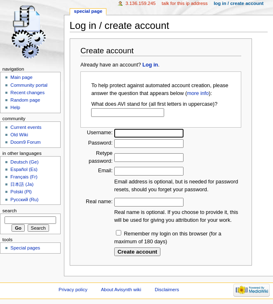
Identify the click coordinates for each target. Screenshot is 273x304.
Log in (150, 65)
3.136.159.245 (140, 3)
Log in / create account (239, 3)
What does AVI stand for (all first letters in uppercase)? (154, 104)
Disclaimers (167, 289)
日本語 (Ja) (21, 184)
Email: (105, 170)
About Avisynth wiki (121, 289)
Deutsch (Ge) (24, 161)
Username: (100, 132)
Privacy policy (73, 289)
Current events (25, 127)
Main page (21, 77)
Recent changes (27, 92)
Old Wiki (19, 134)
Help (15, 107)
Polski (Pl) (21, 191)
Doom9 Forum (25, 142)
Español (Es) (24, 169)
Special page (88, 11)
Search (9, 210)
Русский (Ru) (24, 199)
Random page (25, 99)
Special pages (25, 247)
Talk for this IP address (184, 3)
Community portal (28, 85)
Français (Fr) (24, 176)
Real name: (99, 201)
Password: (100, 143)
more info (198, 93)
